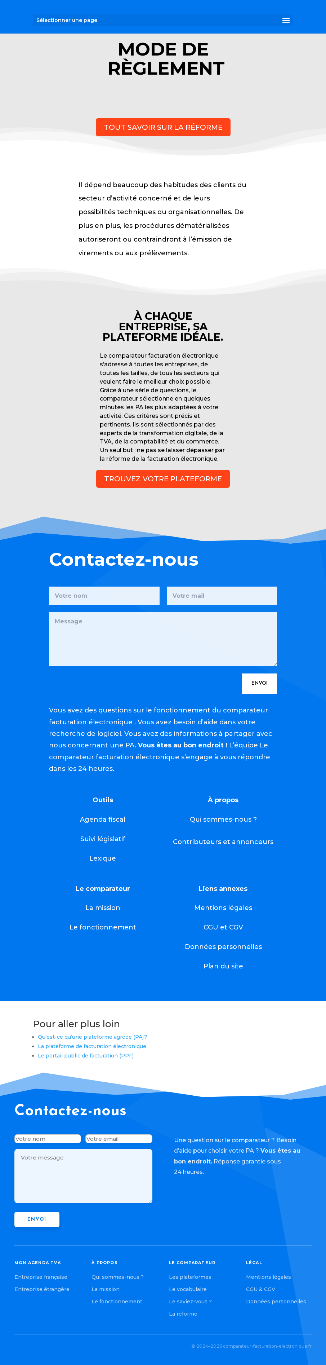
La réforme (183, 1314)
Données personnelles (276, 1301)
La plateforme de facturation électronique (92, 1046)
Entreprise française (40, 1277)
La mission (105, 1289)
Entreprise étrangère (42, 1289)
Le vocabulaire (188, 1289)
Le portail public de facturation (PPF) (86, 1055)
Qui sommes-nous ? (117, 1277)
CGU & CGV (260, 1289)
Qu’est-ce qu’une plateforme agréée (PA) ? (92, 1037)
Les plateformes (190, 1277)
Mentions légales (268, 1277)
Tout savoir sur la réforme (163, 127)
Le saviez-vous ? (190, 1301)
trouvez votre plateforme (163, 478)
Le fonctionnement (116, 1301)
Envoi (213, 636)
